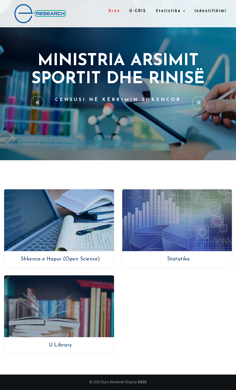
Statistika (170, 10)
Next (198, 102)
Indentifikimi (210, 10)
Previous (37, 102)
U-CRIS (137, 10)
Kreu (114, 10)
